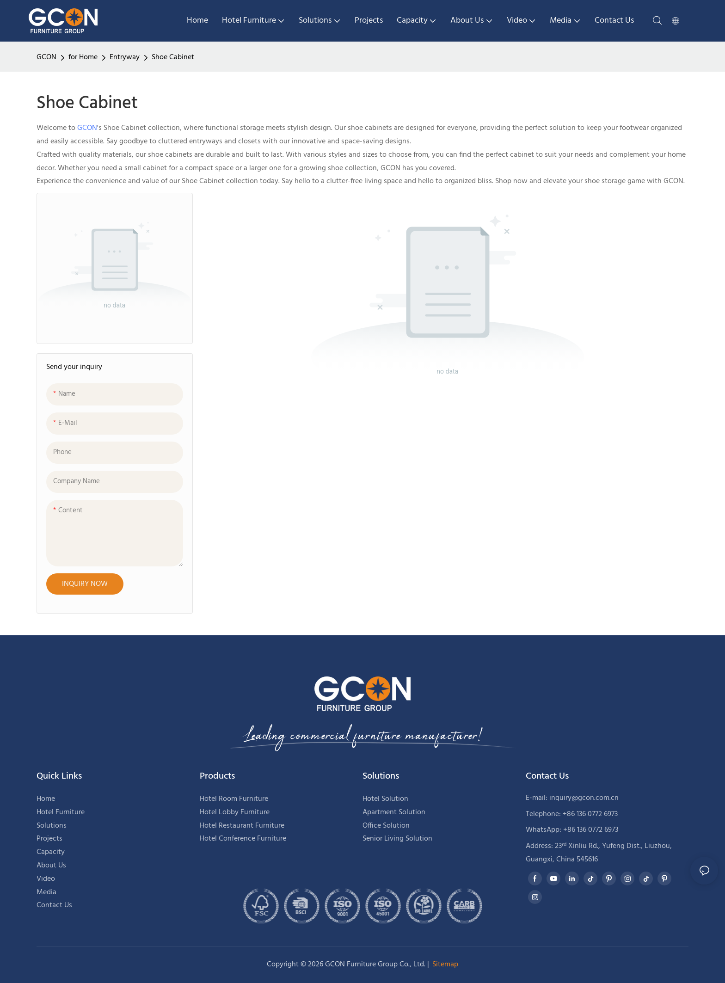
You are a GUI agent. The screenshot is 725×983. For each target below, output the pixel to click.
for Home (83, 57)
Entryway (125, 57)
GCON (46, 57)
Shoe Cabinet (173, 57)
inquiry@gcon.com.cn (584, 798)
